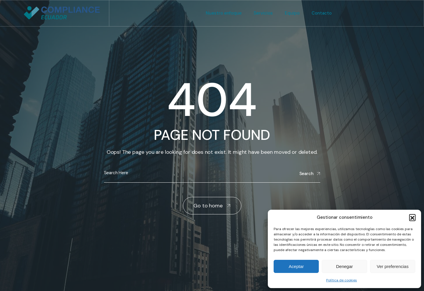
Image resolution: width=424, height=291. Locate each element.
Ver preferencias (393, 266)
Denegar (344, 266)
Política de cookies (341, 280)
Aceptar (296, 266)
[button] (412, 217)
